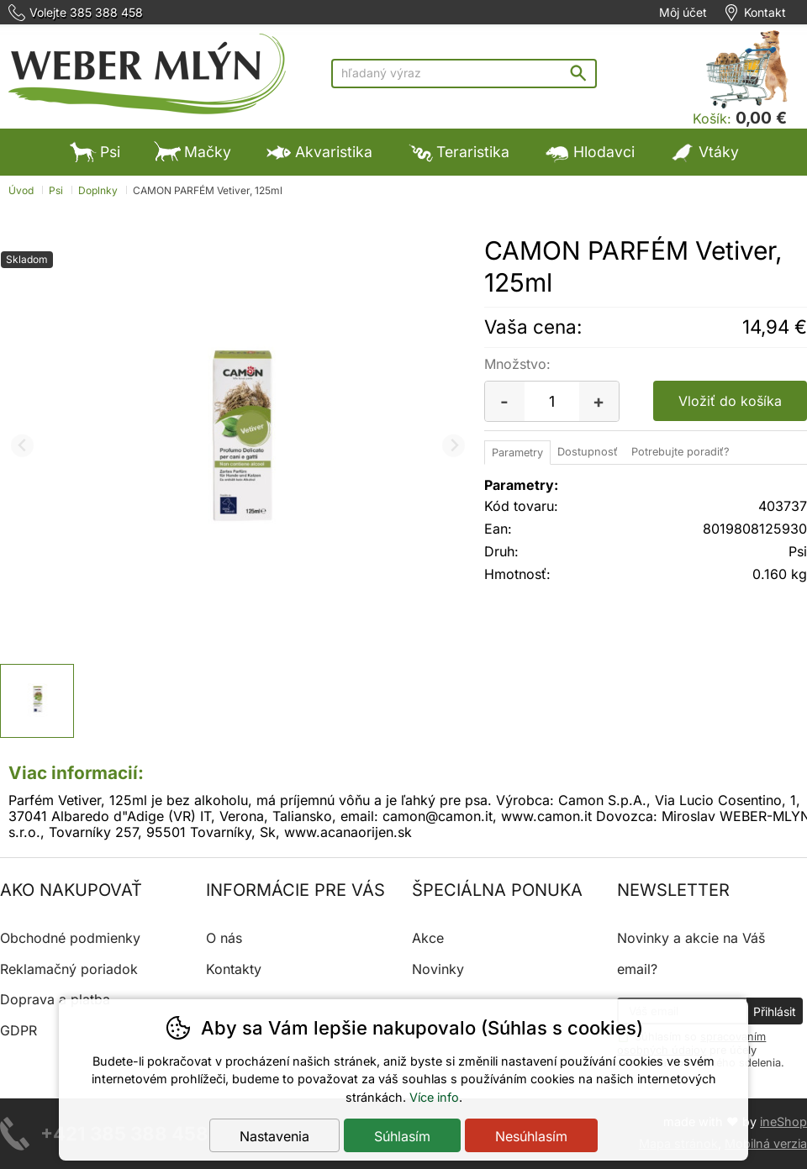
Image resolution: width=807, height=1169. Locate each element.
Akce (428, 937)
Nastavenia (274, 1136)
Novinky (438, 969)
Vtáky (703, 152)
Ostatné (307, 199)
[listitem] (37, 701)
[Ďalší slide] (453, 445)
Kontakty (233, 969)
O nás (224, 937)
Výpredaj (414, 199)
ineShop (783, 1121)
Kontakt (765, 12)
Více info (434, 1097)
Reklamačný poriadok (69, 969)
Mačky (192, 152)
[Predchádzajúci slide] (22, 445)
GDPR (18, 1030)
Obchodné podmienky (70, 937)
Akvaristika (318, 152)
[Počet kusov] (552, 401)
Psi (95, 152)
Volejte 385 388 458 (86, 12)
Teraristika (457, 152)
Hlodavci (589, 152)
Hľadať (582, 72)
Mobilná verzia (766, 1143)
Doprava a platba (55, 999)
